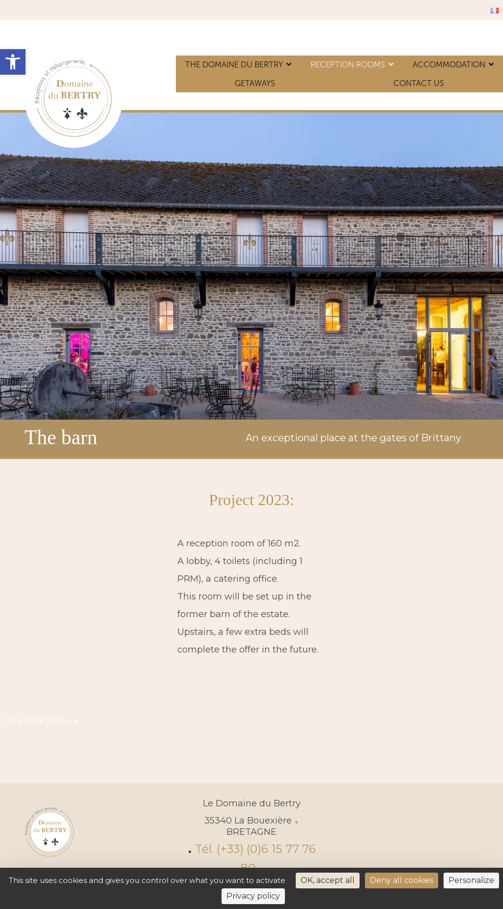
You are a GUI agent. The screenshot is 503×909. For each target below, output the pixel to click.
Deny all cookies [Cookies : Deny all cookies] (401, 880)
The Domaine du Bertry (234, 64)
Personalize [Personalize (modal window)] (471, 880)
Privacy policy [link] (253, 896)
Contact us (418, 83)
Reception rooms (347, 64)
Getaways (255, 83)
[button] (13, 62)
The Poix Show (38, 720)
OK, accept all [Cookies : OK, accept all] (328, 880)
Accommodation (449, 64)
